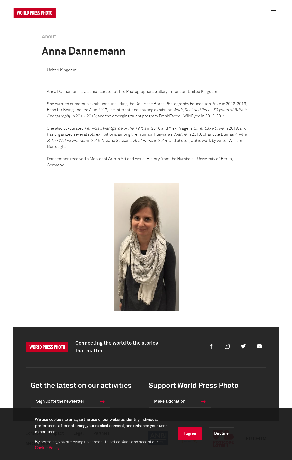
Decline (221, 434)
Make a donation (169, 401)
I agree (190, 434)
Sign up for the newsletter (60, 401)
